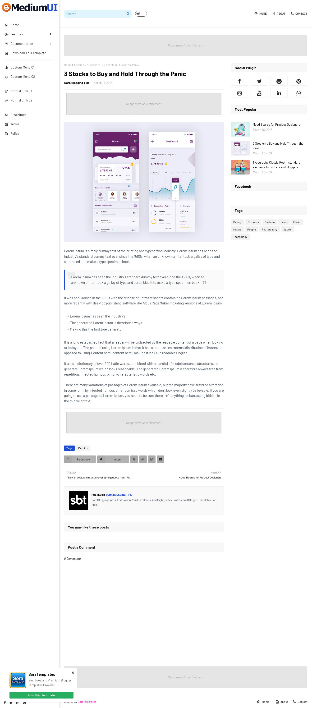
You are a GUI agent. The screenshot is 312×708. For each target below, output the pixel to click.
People (251, 229)
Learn (283, 222)
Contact (298, 13)
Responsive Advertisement (185, 45)
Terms (12, 124)
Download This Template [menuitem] (25, 53)
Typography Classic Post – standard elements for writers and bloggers (276, 165)
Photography (269, 229)
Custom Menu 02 (20, 76)
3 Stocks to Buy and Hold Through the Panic (278, 146)
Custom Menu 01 (19, 67)
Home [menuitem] (12, 25)
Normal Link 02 (18, 100)
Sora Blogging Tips (77, 83)
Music (296, 222)
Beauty (237, 222)
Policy (12, 133)
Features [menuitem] (14, 34)
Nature (237, 229)
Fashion (79, 64)
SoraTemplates (87, 701)
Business (253, 222)
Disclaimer (15, 115)
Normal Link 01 (18, 91)
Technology (240, 236)
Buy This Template (41, 695)
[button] (141, 14)
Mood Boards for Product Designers (276, 124)
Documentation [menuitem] (19, 43)
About (278, 13)
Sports (287, 229)
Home (260, 13)
